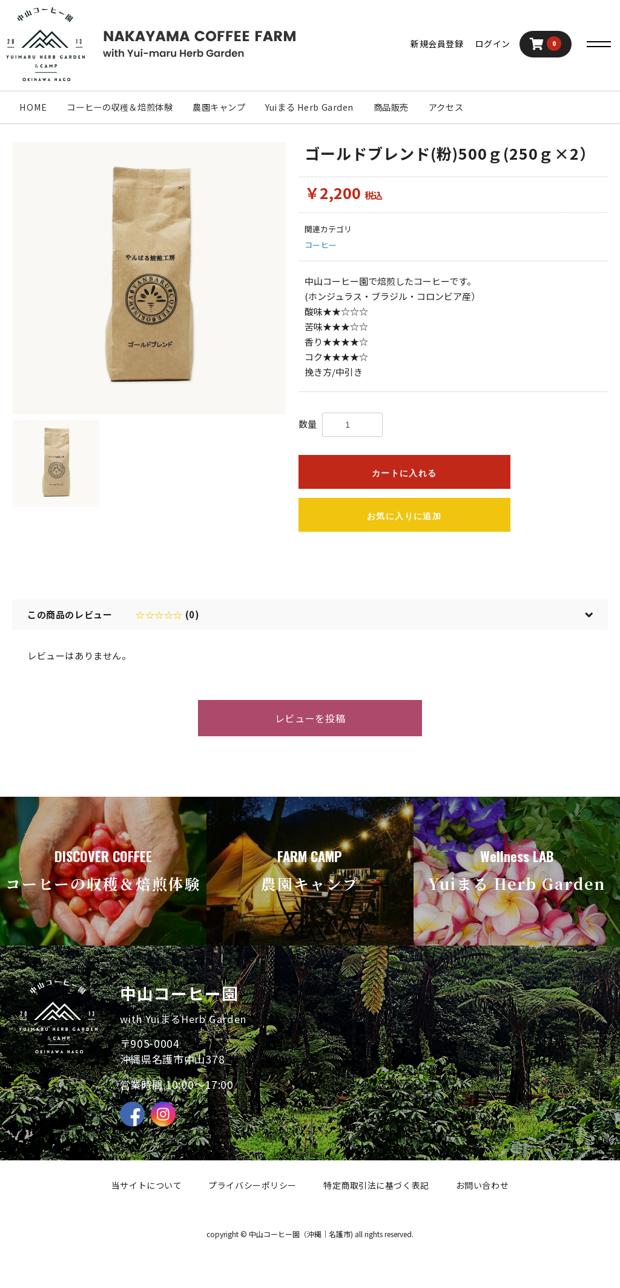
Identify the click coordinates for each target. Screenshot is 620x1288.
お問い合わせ (482, 1185)
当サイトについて (146, 1185)
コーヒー (321, 244)
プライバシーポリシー (252, 1185)
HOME (33, 106)
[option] (149, 278)
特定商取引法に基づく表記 (376, 1185)
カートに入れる (404, 473)
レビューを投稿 (310, 718)
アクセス (446, 106)
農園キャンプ (219, 106)
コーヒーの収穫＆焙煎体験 (120, 106)
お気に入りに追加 (404, 516)
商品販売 (391, 106)
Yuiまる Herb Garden (309, 106)
